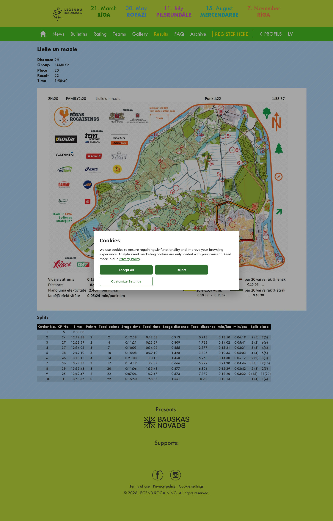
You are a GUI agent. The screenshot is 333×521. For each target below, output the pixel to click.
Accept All (117, 275)
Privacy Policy (129, 264)
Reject (153, 275)
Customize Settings (193, 275)
